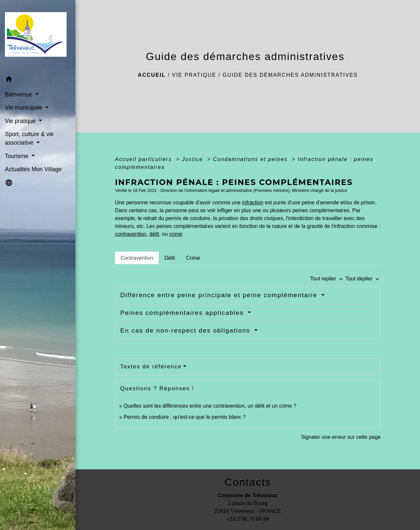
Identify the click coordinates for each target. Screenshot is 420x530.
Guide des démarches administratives (290, 75)
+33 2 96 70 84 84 (247, 519)
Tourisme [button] (17, 156)
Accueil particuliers (144, 159)
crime (175, 234)
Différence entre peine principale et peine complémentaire (220, 295)
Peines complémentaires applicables (183, 312)
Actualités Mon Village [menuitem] (33, 169)
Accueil (152, 75)
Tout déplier (363, 278)
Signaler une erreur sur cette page (341, 437)
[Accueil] (38, 36)
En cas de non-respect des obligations (186, 330)
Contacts (247, 482)
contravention (130, 234)
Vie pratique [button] (21, 121)
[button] (38, 80)
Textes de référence (150, 366)
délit (154, 234)
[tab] (137, 258)
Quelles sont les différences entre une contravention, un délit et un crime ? (210, 406)
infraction (252, 202)
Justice (193, 159)
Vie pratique (194, 75)
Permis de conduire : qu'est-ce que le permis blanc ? (185, 417)
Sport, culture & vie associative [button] (29, 138)
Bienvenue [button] (19, 94)
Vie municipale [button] (24, 107)
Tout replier (328, 278)
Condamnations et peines (251, 159)
